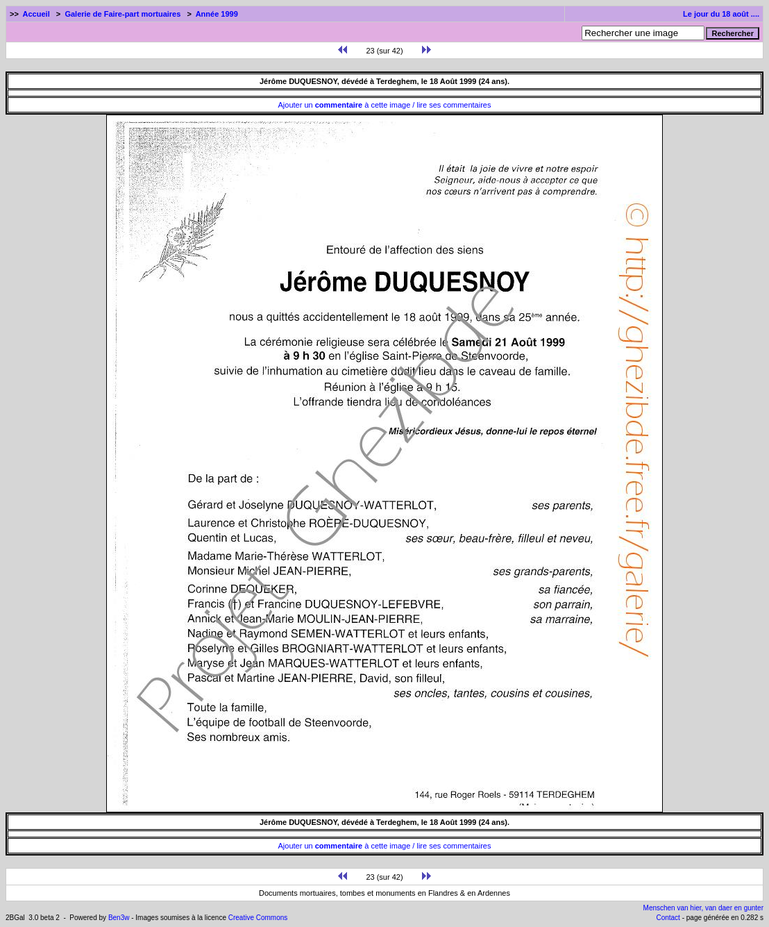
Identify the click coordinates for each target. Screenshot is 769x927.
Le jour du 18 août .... (721, 14)
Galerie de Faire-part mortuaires (122, 14)
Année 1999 (217, 14)
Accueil (36, 14)
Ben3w (119, 917)
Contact (667, 917)
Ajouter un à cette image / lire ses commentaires (384, 105)
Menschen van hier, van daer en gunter (703, 908)
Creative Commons (258, 917)
